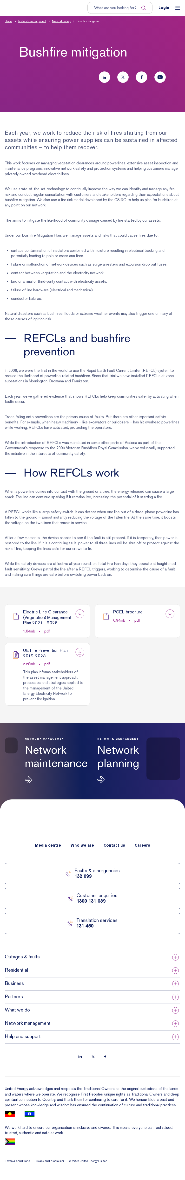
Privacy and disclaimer (49, 1161)
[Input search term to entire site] (117, 8)
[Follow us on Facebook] (141, 77)
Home (8, 21)
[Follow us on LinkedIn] (104, 77)
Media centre (48, 846)
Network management (32, 21)
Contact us (114, 846)
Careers (142, 846)
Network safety (61, 21)
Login (164, 8)
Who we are (82, 846)
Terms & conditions (17, 1161)
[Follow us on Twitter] (123, 77)
